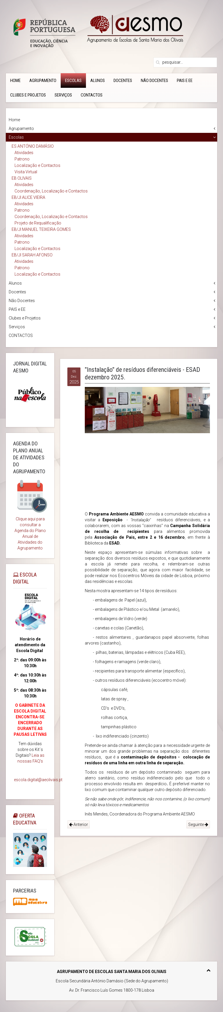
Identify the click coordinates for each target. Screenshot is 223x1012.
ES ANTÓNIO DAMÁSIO (33, 146)
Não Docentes (154, 80)
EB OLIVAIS (22, 178)
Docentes (123, 80)
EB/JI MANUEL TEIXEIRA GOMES (41, 229)
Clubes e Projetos (28, 95)
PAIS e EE (185, 80)
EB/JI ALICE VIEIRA (28, 197)
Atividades (24, 152)
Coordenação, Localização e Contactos (51, 191)
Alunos (97, 80)
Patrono (22, 159)
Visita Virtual (26, 171)
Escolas (73, 80)
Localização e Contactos (37, 165)
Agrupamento (42, 80)
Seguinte (198, 824)
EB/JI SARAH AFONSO (32, 255)
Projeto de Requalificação (38, 223)
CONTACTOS (91, 95)
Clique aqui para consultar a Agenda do (30, 525)
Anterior (78, 824)
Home (15, 80)
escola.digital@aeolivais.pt (38, 779)
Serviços (63, 95)
